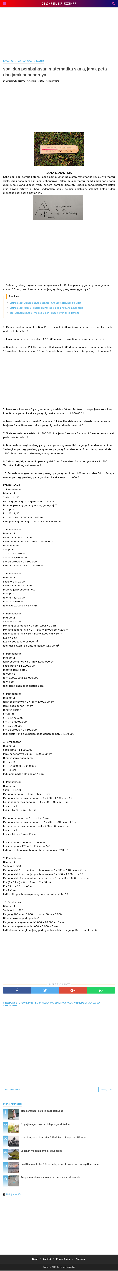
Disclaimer (81, 1259)
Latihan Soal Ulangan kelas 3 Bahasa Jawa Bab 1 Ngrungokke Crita (45, 303)
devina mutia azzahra (59, 3)
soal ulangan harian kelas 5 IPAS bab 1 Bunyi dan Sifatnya (53, 1137)
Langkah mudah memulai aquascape (41, 1151)
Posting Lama (106, 1090)
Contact (47, 1259)
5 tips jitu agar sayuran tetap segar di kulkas (45, 1124)
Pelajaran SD (13, 1194)
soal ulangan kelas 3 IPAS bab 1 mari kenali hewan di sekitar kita (44, 313)
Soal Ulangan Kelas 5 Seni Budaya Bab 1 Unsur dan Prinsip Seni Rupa (60, 1164)
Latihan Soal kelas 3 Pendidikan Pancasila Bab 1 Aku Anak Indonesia (46, 308)
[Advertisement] (59, 33)
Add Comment (52, 81)
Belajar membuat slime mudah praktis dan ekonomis (50, 1177)
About (34, 1259)
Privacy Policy (63, 1259)
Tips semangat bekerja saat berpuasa (42, 1111)
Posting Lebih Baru (13, 1090)
